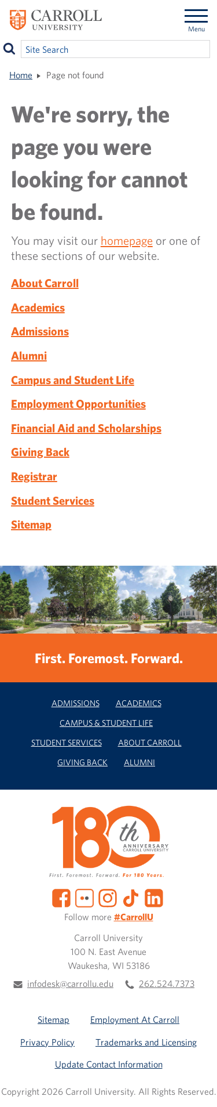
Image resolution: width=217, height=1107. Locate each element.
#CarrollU (133, 916)
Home (20, 75)
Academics (38, 307)
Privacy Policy (47, 1042)
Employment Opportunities (78, 403)
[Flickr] (84, 897)
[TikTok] (131, 897)
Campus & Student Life (106, 723)
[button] (198, 1088)
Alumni (29, 355)
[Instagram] (107, 897)
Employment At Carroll (134, 1019)
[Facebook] (61, 897)
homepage (127, 240)
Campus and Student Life (72, 379)
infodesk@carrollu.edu (70, 983)
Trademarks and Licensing (146, 1042)
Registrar (34, 476)
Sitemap (31, 524)
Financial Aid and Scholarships (86, 428)
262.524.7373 (166, 983)
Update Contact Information (109, 1064)
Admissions (40, 331)
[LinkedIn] (154, 897)
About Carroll (45, 283)
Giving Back (40, 451)
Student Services (52, 500)
